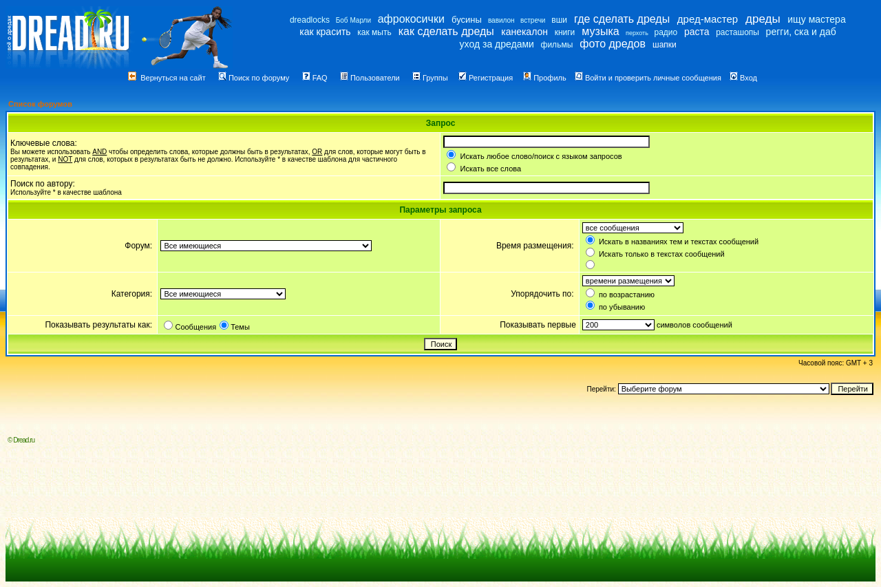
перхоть (637, 33)
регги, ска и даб (801, 31)
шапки (664, 45)
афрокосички (411, 19)
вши (559, 20)
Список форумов (40, 104)
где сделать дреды (622, 19)
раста (697, 31)
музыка (600, 31)
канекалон (524, 31)
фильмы (557, 45)
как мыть (374, 32)
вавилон (501, 20)
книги (565, 32)
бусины (467, 19)
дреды (763, 18)
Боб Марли (353, 20)
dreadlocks (310, 20)
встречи (532, 20)
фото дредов (613, 44)
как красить (324, 31)
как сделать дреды (446, 31)
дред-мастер (707, 19)
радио (666, 32)
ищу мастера (816, 19)
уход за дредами (497, 44)
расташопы (737, 32)
